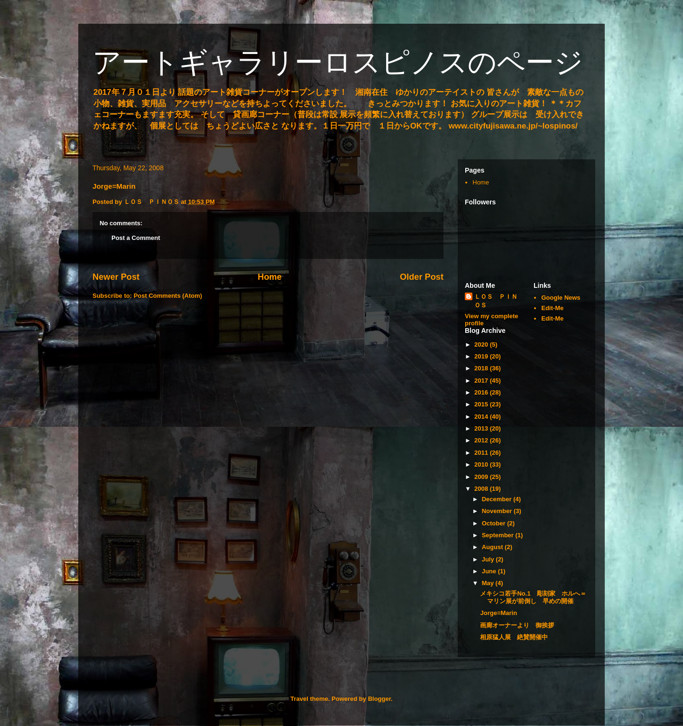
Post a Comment (135, 237)
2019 (482, 356)
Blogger (379, 698)
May (489, 583)
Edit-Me (552, 308)
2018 (482, 368)
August (493, 547)
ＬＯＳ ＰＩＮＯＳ (495, 301)
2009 (482, 476)
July (489, 559)
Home (270, 277)
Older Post (421, 277)
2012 (482, 440)
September (499, 535)
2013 (482, 428)
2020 (482, 344)
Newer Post (115, 277)
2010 (482, 464)
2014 (482, 416)
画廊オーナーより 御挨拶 (517, 625)
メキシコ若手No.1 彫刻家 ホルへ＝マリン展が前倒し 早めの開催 (533, 597)
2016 (482, 392)
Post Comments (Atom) (168, 295)
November (498, 511)
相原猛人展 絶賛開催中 (514, 637)
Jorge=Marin (498, 612)
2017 (482, 380)
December (497, 499)
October (494, 523)
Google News (560, 297)
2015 (482, 404)
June (490, 571)
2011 (482, 452)
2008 (482, 488)
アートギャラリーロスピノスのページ (337, 62)
